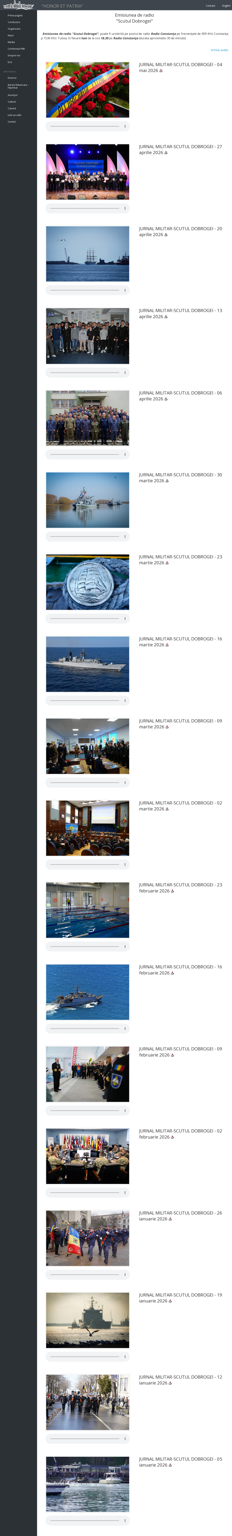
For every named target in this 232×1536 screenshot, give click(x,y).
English (226, 5)
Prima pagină (15, 15)
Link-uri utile (14, 115)
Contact (210, 5)
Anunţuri (13, 95)
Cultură (12, 101)
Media (11, 42)
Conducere (14, 22)
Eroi (10, 62)
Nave (11, 35)
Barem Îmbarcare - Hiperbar (18, 86)
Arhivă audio (219, 50)
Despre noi (14, 55)
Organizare (14, 28)
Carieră (12, 108)
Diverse (12, 77)
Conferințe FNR (16, 48)
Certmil (12, 121)
